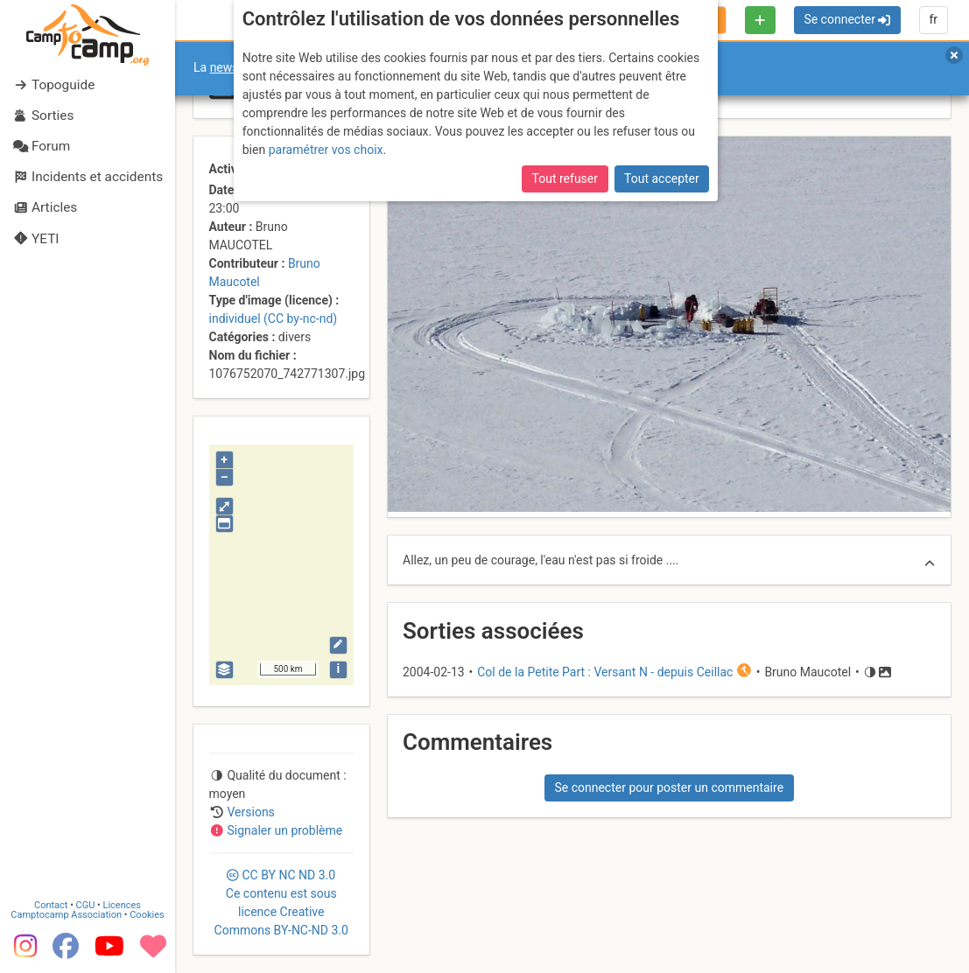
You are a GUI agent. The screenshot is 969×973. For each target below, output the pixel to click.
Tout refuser (565, 179)
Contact (50, 905)
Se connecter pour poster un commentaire (668, 787)
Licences (122, 905)
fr (933, 19)
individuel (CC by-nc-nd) (273, 319)
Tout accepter (661, 179)
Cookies (147, 914)
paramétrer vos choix (326, 150)
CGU (85, 905)
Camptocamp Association (66, 914)
